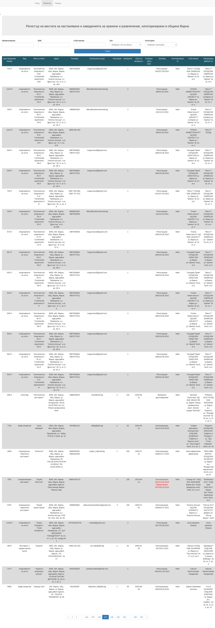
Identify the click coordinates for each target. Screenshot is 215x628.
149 (118, 617)
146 (99, 617)
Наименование (8, 41)
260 (135, 617)
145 (92, 617)
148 (111, 617)
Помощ (58, 3)
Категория (150, 41)
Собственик (79, 41)
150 (124, 617)
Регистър (47, 3)
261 (141, 617)
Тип (111, 41)
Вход (37, 3)
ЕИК (39, 41)
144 (86, 617)
